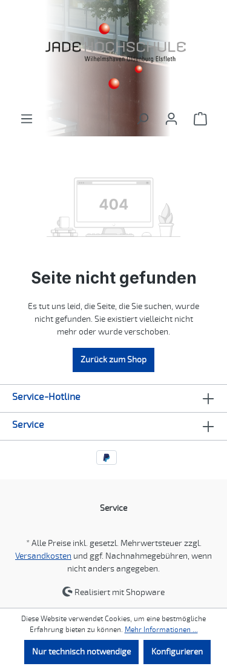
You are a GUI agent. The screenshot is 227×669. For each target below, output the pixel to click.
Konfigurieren (177, 652)
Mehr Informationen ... (161, 629)
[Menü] (26, 119)
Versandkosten (43, 556)
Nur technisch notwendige (81, 652)
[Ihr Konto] (171, 119)
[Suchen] (142, 119)
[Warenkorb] (200, 119)
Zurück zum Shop (113, 359)
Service (28, 425)
